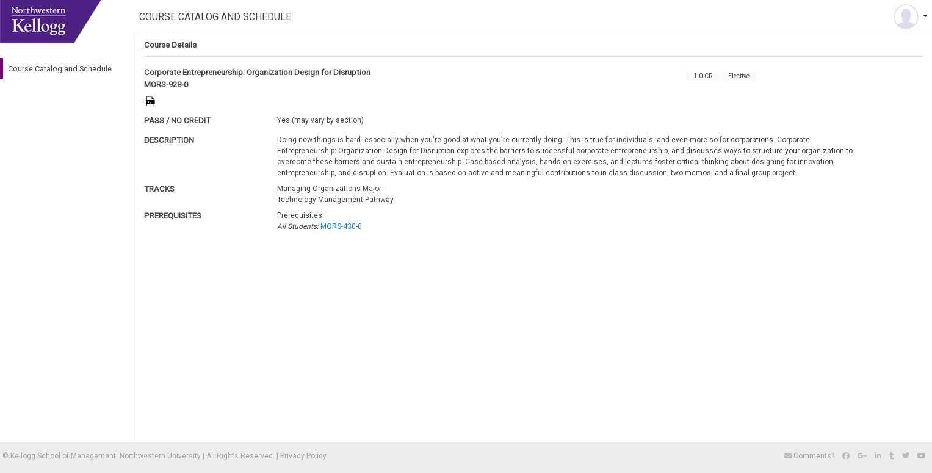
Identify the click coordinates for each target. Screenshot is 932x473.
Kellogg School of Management (63, 456)
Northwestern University (160, 456)
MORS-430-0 (341, 226)
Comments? (810, 456)
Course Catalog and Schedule (60, 68)
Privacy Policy (303, 456)
